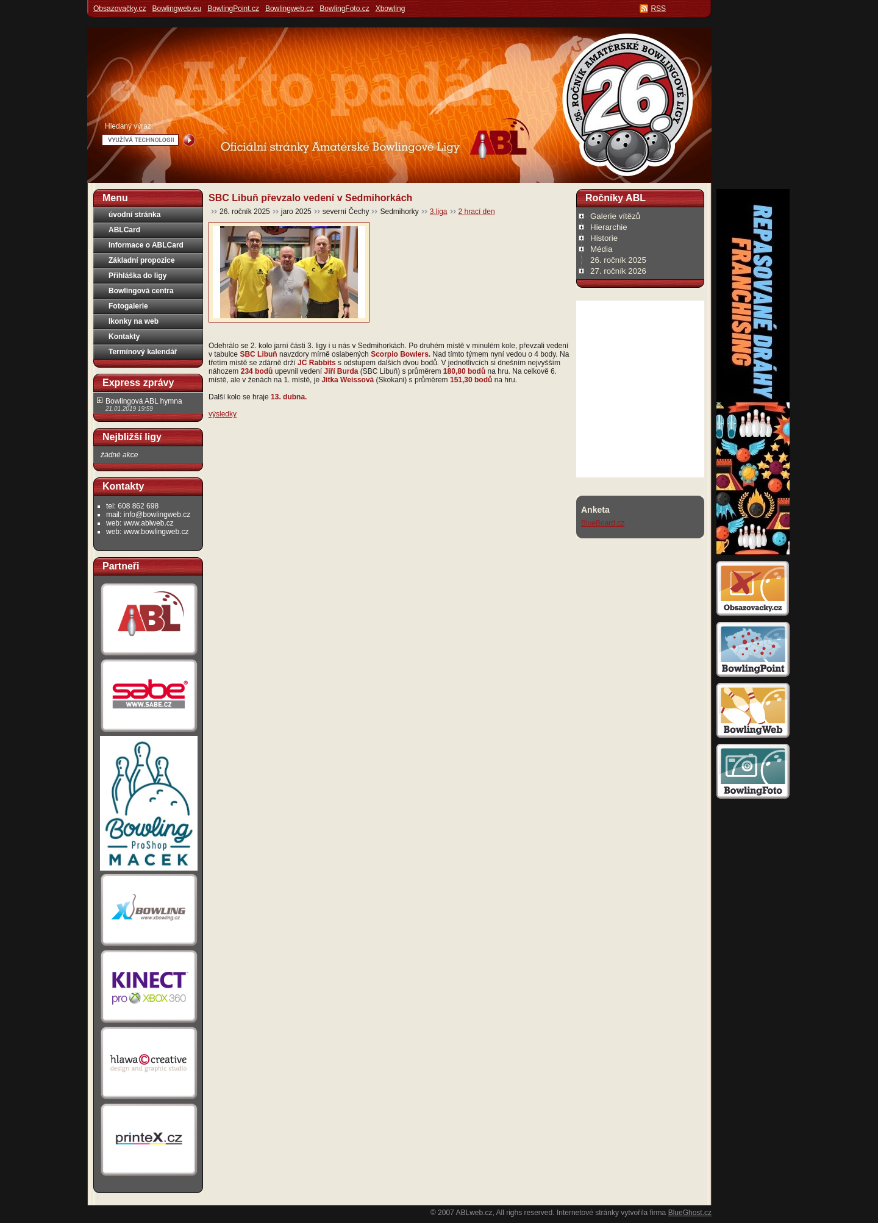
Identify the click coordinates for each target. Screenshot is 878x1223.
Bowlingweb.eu (176, 8)
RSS (658, 8)
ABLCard (124, 230)
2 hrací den (477, 211)
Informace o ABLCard (146, 245)
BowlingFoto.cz (344, 8)
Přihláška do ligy (137, 275)
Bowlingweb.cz (289, 8)
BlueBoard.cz (602, 523)
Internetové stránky (588, 1212)
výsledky (223, 414)
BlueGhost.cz (690, 1212)
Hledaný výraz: (129, 126)
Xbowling (390, 8)
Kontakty (124, 336)
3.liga (439, 211)
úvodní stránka (134, 214)
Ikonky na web (134, 321)
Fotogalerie (128, 306)
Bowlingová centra (141, 291)
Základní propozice (142, 260)
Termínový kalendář (143, 352)
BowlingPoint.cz (233, 8)
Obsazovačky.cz (119, 8)
